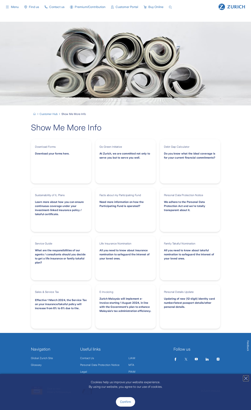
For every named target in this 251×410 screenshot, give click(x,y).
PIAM (131, 371)
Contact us (56, 6)
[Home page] (232, 6)
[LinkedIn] (207, 359)
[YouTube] (196, 359)
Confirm (125, 402)
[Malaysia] (36, 114)
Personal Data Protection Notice (99, 364)
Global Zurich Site (42, 358)
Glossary (36, 364)
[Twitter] (186, 359)
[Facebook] (175, 359)
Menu (12, 7)
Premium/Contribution (90, 6)
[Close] (246, 378)
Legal (83, 371)
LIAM (131, 358)
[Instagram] (218, 359)
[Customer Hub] (50, 114)
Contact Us (87, 358)
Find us (34, 6)
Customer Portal (127, 6)
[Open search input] (170, 7)
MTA (131, 364)
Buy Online (155, 6)
